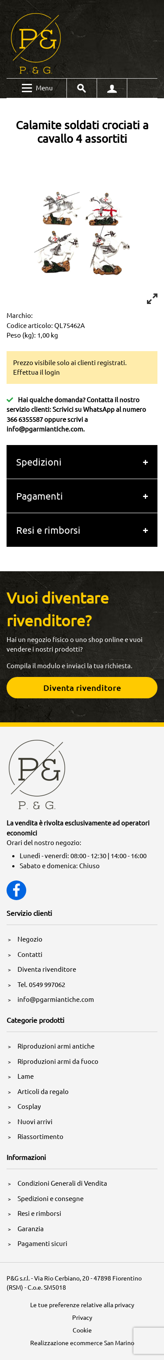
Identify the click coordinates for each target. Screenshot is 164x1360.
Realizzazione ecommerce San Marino (82, 1342)
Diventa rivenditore (46, 969)
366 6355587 (25, 419)
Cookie (82, 1330)
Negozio (29, 939)
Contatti (29, 954)
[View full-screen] (152, 298)
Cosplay (29, 1106)
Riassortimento (40, 1136)
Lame (25, 1076)
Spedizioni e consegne (50, 1198)
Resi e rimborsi (48, 529)
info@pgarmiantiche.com (45, 429)
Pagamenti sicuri (42, 1243)
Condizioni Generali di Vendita (62, 1183)
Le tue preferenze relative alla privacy (82, 1304)
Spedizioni (39, 461)
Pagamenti (39, 495)
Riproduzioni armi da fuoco (57, 1061)
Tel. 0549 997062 (41, 984)
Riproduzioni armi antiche (55, 1046)
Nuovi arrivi (34, 1121)
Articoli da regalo (43, 1091)
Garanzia (30, 1228)
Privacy (82, 1317)
